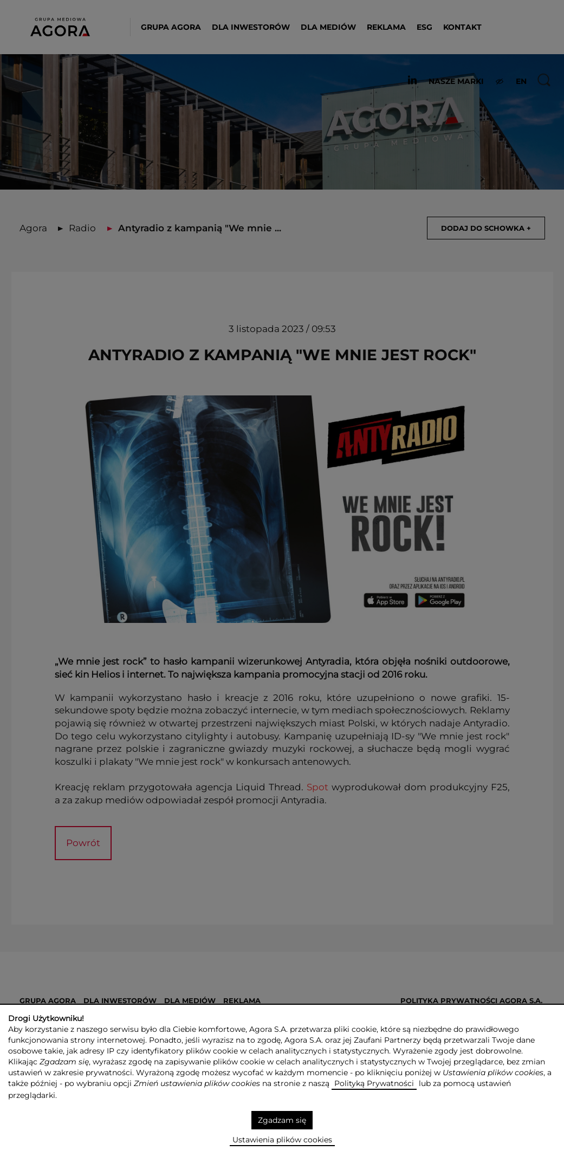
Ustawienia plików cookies (282, 1140)
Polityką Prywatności (374, 1083)
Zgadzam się (282, 1120)
